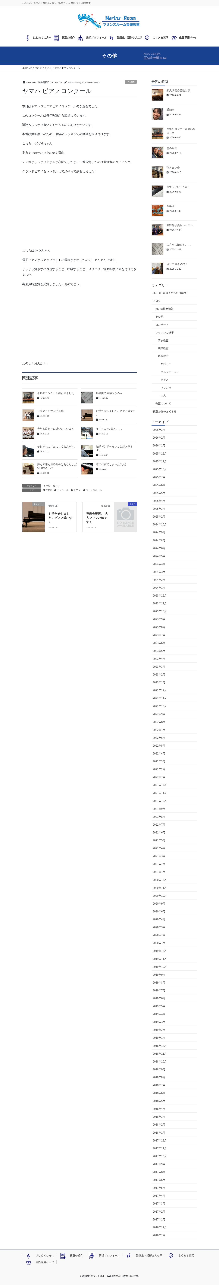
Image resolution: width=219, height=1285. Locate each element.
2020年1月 (159, 943)
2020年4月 (159, 919)
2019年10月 (160, 967)
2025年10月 (160, 469)
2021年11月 (160, 793)
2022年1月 (159, 777)
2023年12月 (160, 595)
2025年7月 (159, 477)
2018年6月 (159, 1093)
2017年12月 (160, 1140)
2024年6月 (159, 548)
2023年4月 (159, 659)
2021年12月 (160, 785)
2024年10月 (160, 524)
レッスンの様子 (164, 332)
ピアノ (56, 485)
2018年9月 (159, 1069)
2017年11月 (160, 1148)
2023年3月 (159, 666)
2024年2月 (159, 580)
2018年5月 (159, 1101)
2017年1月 (159, 1219)
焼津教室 (163, 348)
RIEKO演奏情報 (164, 308)
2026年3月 (159, 429)
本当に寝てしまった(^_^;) (111, 464)
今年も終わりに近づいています (55, 428)
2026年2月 (159, 437)
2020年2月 (159, 935)
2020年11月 (160, 888)
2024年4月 (159, 564)
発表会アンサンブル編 (50, 411)
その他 (130, 82)
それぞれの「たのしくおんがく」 (57, 446)
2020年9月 (159, 903)
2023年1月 (159, 682)
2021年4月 (159, 848)
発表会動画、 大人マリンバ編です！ (97, 518)
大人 (163, 395)
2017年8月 (159, 1172)
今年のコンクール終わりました (55, 393)
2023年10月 (160, 611)
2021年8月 (159, 816)
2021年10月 (160, 801)
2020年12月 (160, 880)
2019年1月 (159, 1037)
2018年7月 (159, 1085)
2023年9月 (159, 619)
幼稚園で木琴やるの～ (109, 393)
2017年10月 (160, 1156)
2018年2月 (159, 1124)
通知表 (170, 109)
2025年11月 (160, 461)
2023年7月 (159, 635)
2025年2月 (159, 516)
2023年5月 (159, 651)
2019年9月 (159, 974)
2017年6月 (159, 1180)
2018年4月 (159, 1109)
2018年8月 (159, 1077)
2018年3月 (159, 1116)
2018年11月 (160, 1053)
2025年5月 (159, 493)
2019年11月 (160, 959)
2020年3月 (159, 927)
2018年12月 (160, 1046)
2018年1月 (159, 1132)
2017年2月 (159, 1211)
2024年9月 (159, 532)
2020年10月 (160, 895)
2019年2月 (159, 1030)
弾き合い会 (173, 167)
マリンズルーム (94, 490)
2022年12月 (160, 690)
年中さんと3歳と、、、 (110, 428)
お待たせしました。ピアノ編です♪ (60, 518)
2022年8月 (159, 722)
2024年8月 (159, 540)
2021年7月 (159, 824)
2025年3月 (159, 508)
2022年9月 (159, 714)
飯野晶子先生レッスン (180, 225)
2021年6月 (159, 832)
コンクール (62, 490)
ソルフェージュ (170, 372)
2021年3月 (159, 856)
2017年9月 (159, 1164)
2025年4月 (159, 501)
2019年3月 (159, 1022)
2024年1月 (159, 587)
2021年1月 (159, 872)
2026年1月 (159, 445)
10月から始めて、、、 (180, 244)
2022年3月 (159, 761)
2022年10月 (160, 706)
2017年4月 (159, 1195)
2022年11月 (160, 698)
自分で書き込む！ (177, 264)
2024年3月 (159, 572)
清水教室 (163, 340)
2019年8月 (159, 982)
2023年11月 (160, 603)
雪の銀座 (172, 148)
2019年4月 (159, 1014)
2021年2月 (159, 864)
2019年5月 (159, 1006)
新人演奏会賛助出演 (178, 90)
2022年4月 (159, 753)
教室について (163, 403)
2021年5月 (159, 840)
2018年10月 (160, 1061)
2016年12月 (160, 1227)
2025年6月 (159, 485)
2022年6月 (159, 737)
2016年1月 (159, 1235)
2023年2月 (159, 674)
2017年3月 (159, 1203)
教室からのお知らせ (165, 411)
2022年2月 (159, 769)
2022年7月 (159, 730)
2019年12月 (160, 951)
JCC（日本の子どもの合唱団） (171, 293)
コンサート (162, 324)
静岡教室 (163, 356)
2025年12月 (160, 453)
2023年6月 (159, 643)
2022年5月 (159, 745)
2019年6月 (159, 998)
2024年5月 (159, 556)
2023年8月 (159, 627)
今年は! (171, 206)
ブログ (157, 301)
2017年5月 (159, 1188)
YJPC (49, 490)
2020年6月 (159, 911)
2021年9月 (159, 809)
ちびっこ (166, 364)
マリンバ (166, 387)
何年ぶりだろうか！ (178, 187)
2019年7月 (159, 990)
